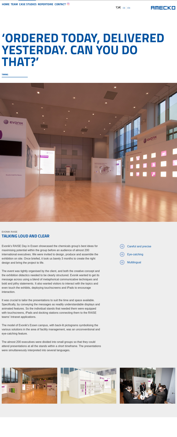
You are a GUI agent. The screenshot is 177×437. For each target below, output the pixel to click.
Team (20, 7)
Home (7, 7)
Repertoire (55, 7)
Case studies (36, 7)
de (124, 8)
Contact (72, 7)
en (128, 8)
